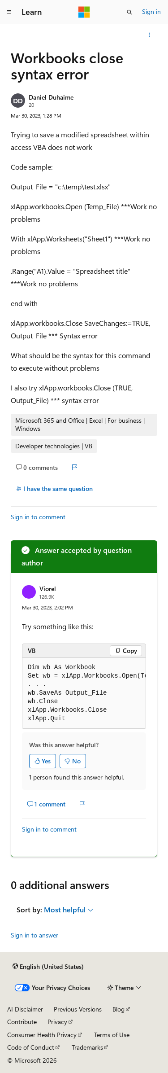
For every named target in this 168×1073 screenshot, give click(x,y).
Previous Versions (78, 1009)
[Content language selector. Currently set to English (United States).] (48, 966)
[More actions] (149, 35)
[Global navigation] (9, 12)
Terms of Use (111, 1034)
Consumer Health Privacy (42, 1034)
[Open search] (129, 12)
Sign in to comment (38, 516)
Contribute (22, 1021)
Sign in (151, 11)
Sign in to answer (34, 935)
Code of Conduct (30, 1047)
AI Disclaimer (25, 1009)
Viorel (47, 588)
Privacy (57, 1021)
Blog (118, 1009)
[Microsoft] (84, 12)
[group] (84, 693)
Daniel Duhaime (51, 97)
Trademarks (87, 1047)
